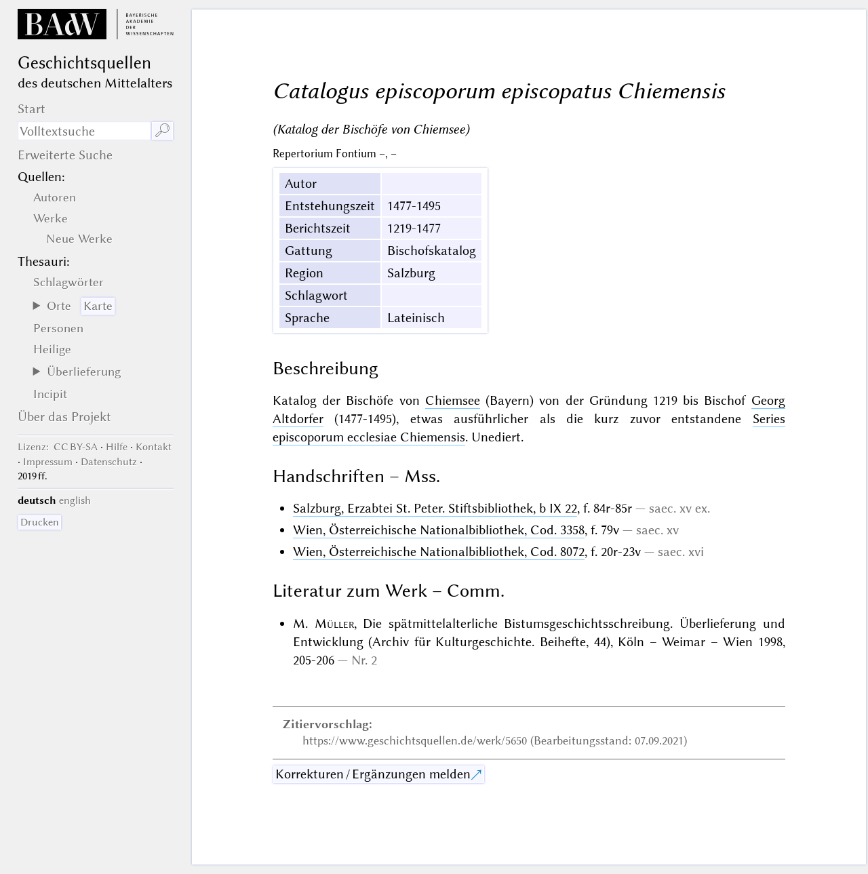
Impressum (48, 462)
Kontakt (154, 447)
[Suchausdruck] (84, 130)
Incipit (50, 393)
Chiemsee (452, 400)
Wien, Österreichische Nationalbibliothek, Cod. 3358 (439, 530)
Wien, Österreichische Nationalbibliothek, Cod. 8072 (439, 551)
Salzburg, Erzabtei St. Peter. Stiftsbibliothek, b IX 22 (435, 508)
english (75, 500)
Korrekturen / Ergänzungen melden (373, 774)
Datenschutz (109, 462)
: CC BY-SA (58, 447)
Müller (334, 623)
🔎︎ (162, 130)
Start (31, 109)
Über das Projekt (64, 416)
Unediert (496, 437)
